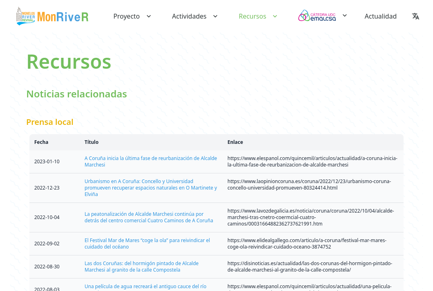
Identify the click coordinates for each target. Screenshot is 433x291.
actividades (195, 16)
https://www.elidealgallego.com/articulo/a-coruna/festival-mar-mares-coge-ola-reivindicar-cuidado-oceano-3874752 (306, 243)
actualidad (381, 16)
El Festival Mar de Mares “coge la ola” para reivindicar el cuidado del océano (147, 243)
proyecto (133, 16)
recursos (259, 16)
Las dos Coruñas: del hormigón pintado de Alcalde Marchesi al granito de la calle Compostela (142, 266)
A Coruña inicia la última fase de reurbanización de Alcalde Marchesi (151, 161)
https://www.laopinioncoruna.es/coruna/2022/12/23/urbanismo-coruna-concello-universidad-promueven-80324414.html (309, 184)
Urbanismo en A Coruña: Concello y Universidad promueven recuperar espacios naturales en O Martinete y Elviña (151, 188)
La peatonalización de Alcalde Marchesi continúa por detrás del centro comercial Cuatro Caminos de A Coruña (149, 217)
